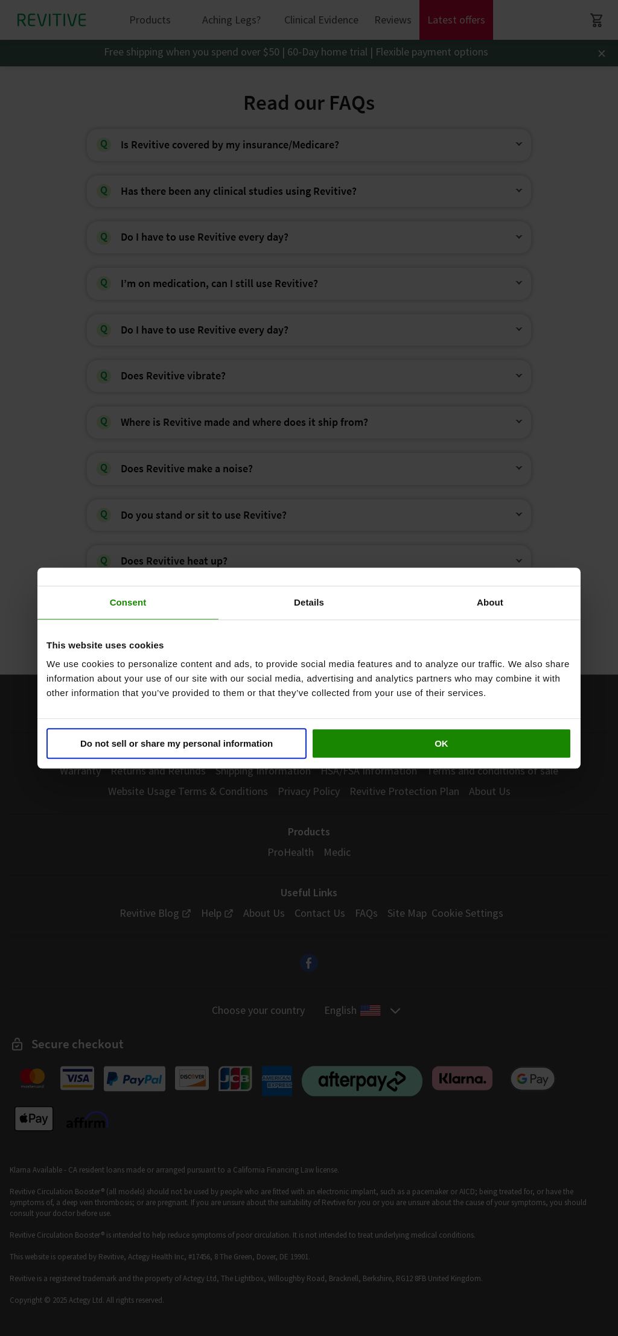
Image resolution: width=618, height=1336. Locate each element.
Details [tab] (309, 602)
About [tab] (490, 602)
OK (441, 743)
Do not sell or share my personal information (176, 743)
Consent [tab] (128, 602)
